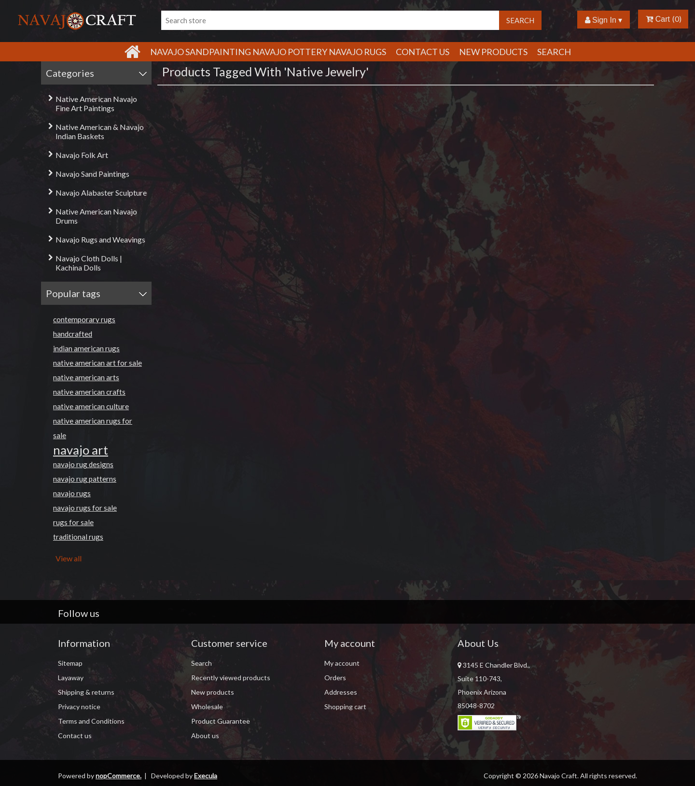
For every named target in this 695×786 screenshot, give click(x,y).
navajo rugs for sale (85, 507)
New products (493, 52)
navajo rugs (72, 493)
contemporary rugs (84, 319)
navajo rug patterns (84, 478)
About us (205, 735)
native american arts (86, 377)
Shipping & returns (86, 692)
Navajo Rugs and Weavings (100, 239)
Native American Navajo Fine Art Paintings (96, 103)
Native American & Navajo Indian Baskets (100, 131)
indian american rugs (86, 348)
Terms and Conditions (91, 721)
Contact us (75, 735)
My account (342, 663)
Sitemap (70, 663)
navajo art (80, 450)
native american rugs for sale (92, 428)
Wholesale (207, 706)
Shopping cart (345, 706)
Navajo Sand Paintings (92, 173)
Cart (658, 19)
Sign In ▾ (604, 20)
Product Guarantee (220, 721)
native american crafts (89, 391)
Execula (205, 776)
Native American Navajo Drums (96, 216)
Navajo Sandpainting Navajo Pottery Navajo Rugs (268, 52)
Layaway (70, 677)
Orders (335, 677)
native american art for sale (97, 362)
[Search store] (330, 20)
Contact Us (422, 52)
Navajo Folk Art (82, 154)
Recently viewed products (230, 677)
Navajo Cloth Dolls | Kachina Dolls (89, 263)
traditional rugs (78, 536)
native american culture (91, 406)
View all (69, 558)
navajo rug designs (83, 464)
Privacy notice (79, 706)
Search (554, 52)
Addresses (340, 692)
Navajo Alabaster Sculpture (101, 192)
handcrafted (72, 333)
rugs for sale (73, 522)
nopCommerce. (118, 776)
